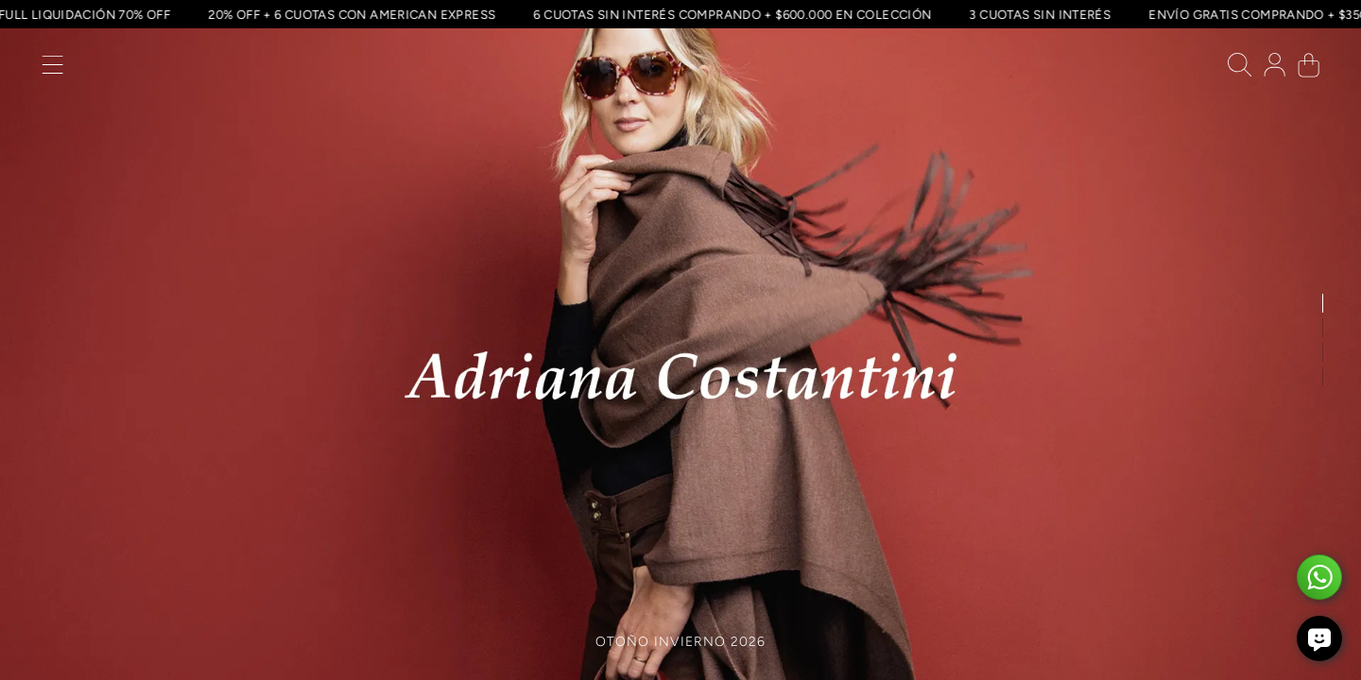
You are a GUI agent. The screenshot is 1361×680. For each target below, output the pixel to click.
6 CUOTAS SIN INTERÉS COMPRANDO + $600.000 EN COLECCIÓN (730, 14)
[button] (52, 69)
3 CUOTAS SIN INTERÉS (1038, 14)
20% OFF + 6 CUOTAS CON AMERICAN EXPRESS (349, 14)
